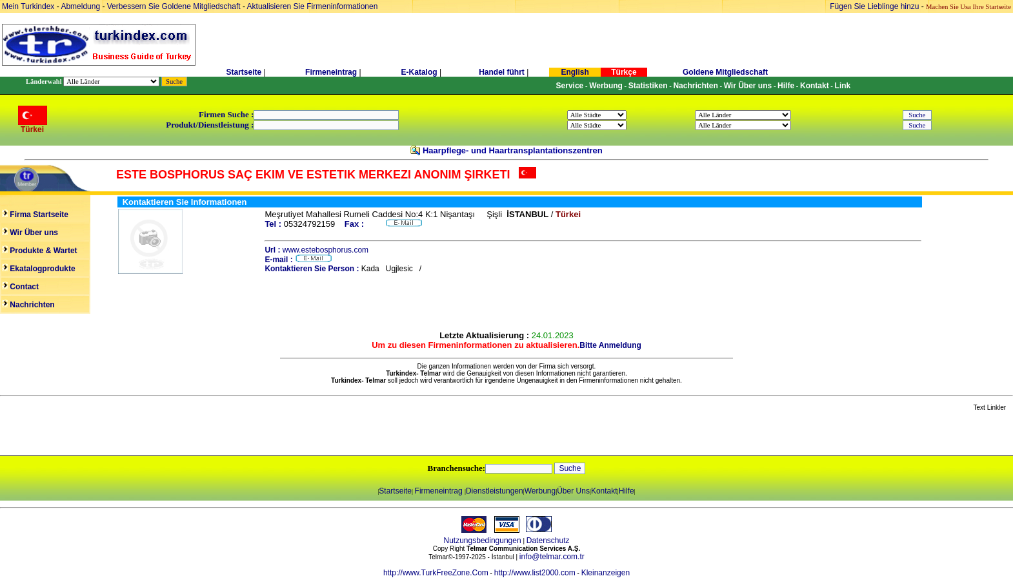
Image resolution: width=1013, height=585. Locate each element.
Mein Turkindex (28, 6)
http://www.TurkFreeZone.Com (435, 572)
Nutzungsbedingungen (482, 540)
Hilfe (626, 490)
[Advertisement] (153, 434)
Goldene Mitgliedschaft (725, 72)
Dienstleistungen (494, 490)
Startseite (243, 72)
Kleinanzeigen (605, 572)
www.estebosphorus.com (325, 249)
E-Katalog (419, 72)
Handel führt (502, 72)
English (574, 72)
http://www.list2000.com (535, 572)
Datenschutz (548, 540)
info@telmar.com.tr (552, 556)
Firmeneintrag (332, 72)
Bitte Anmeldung (610, 345)
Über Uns (573, 490)
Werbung (540, 490)
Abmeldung (80, 6)
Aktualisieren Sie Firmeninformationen (312, 6)
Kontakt (604, 490)
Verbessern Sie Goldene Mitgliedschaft (175, 6)
